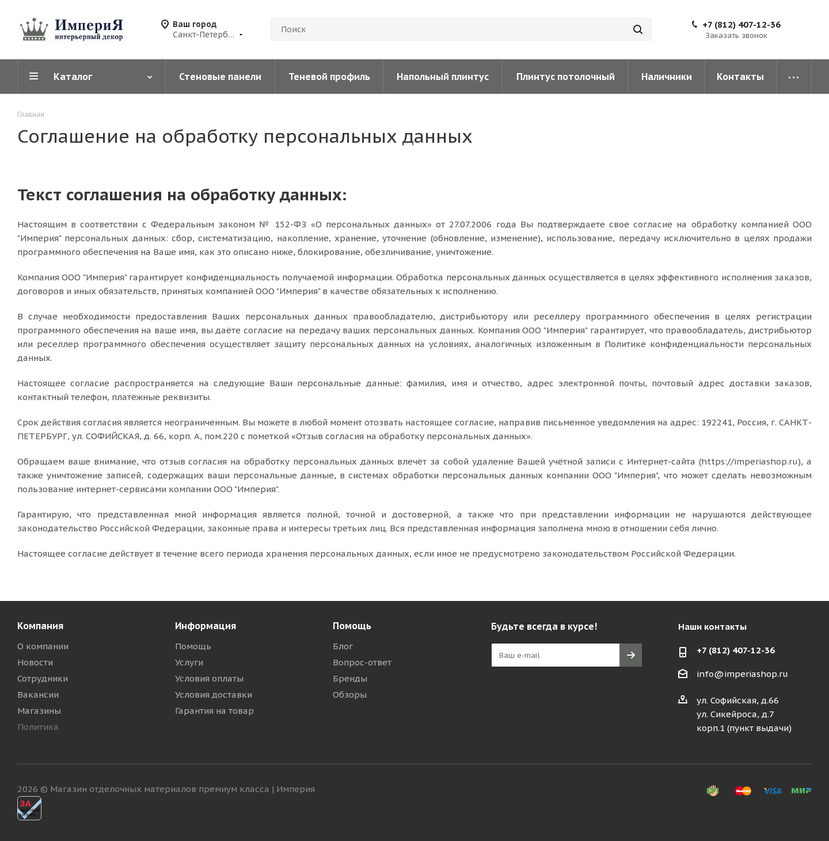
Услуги (189, 662)
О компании (43, 646)
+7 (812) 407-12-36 (741, 25)
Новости (35, 662)
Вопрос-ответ (362, 662)
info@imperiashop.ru (742, 673)
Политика (38, 726)
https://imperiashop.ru (749, 461)
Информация (205, 625)
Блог (343, 646)
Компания (40, 625)
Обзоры (350, 694)
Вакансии (38, 694)
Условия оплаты (209, 678)
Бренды (350, 678)
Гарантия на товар (214, 710)
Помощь (193, 646)
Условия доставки (213, 694)
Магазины (39, 710)
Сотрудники (42, 678)
